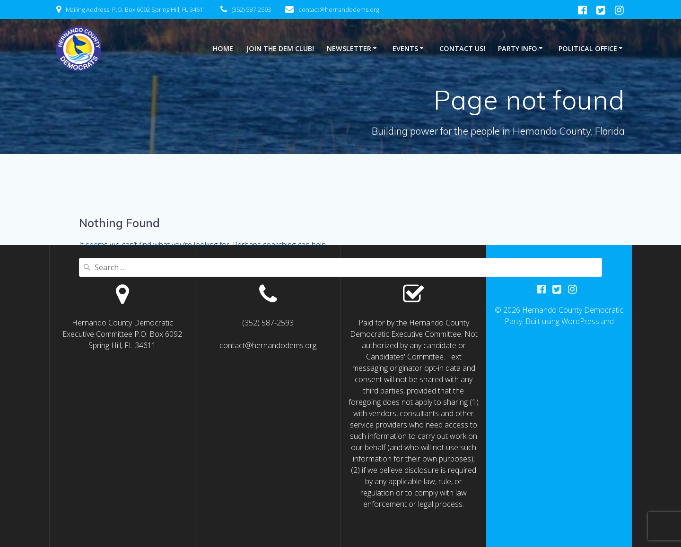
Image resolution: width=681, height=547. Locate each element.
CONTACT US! (462, 48)
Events (405, 48)
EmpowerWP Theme (558, 332)
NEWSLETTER (349, 48)
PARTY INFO (517, 48)
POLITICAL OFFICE (588, 48)
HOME (223, 48)
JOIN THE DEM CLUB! (280, 48)
